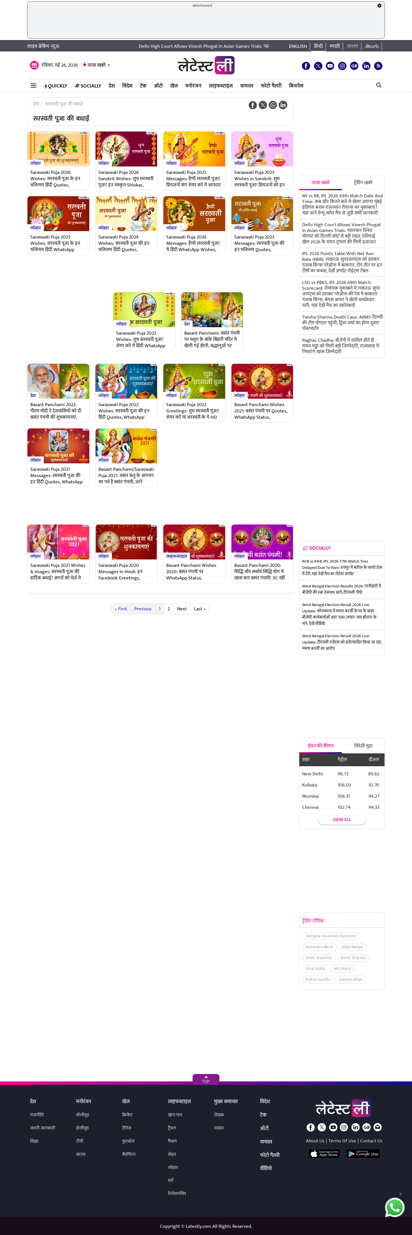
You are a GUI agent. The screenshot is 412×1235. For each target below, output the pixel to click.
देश (112, 86)
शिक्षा (34, 1141)
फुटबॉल (128, 1141)
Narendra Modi (319, 947)
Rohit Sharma (353, 957)
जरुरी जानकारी (42, 1128)
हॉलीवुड (82, 1128)
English (298, 46)
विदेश (127, 86)
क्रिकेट (127, 1115)
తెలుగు (372, 46)
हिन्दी (318, 46)
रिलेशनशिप (177, 1194)
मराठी (335, 46)
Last (200, 609)
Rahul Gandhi (318, 979)
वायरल (246, 86)
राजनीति (37, 1115)
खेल (174, 86)
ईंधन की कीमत (321, 746)
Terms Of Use (342, 1141)
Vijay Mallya (352, 947)
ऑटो (158, 86)
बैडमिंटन (129, 1154)
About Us (315, 1141)
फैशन (172, 1141)
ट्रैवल (172, 1128)
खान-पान (175, 1115)
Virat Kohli (315, 968)
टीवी (79, 1141)
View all (342, 820)
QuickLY (55, 86)
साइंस (219, 1128)
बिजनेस (296, 86)
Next (182, 609)
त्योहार (35, 163)
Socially (88, 86)
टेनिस (126, 1128)
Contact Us (371, 1141)
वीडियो (266, 1169)
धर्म (170, 1180)
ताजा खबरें (97, 65)
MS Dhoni (342, 968)
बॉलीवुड (82, 1115)
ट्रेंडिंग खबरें (363, 183)
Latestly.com (198, 1226)
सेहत (172, 1154)
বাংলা (352, 46)
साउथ (81, 1154)
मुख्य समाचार (226, 1102)
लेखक (219, 1115)
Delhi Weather (319, 957)
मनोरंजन (193, 86)
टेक (143, 86)
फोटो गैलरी (271, 86)
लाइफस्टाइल (221, 86)
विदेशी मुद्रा (363, 746)
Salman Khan (351, 979)
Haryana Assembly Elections (331, 936)
